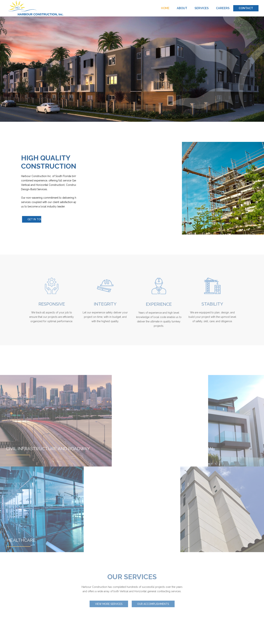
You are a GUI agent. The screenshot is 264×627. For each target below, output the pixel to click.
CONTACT (246, 8)
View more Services (109, 604)
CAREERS (223, 8)
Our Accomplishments (153, 604)
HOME (165, 8)
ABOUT (182, 8)
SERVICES (202, 8)
